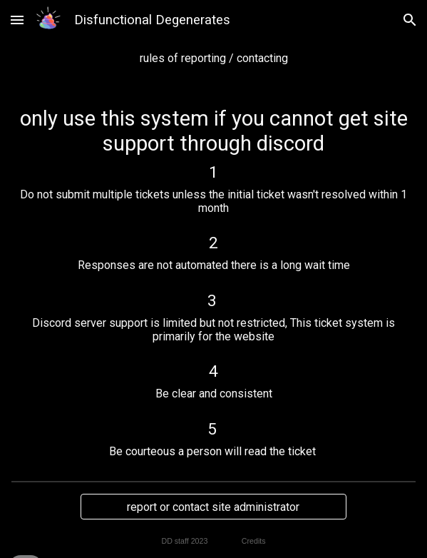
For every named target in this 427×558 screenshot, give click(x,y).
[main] (213, 58)
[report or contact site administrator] (213, 507)
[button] (17, 19)
